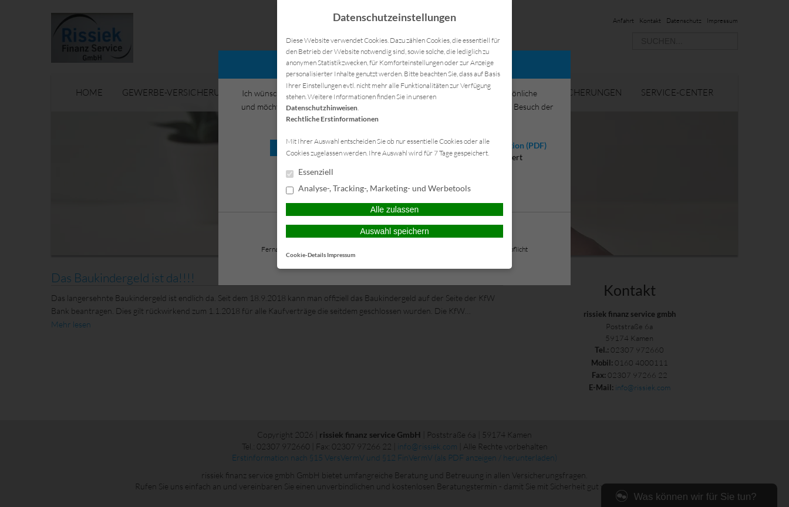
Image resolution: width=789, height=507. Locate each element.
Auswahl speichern (394, 231)
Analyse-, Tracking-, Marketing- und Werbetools (378, 189)
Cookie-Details (306, 254)
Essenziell (309, 172)
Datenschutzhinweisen (322, 107)
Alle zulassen (394, 209)
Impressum (341, 254)
